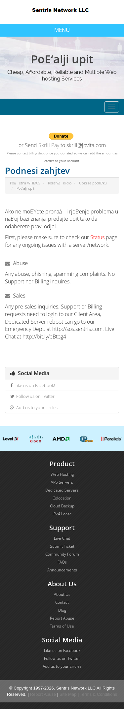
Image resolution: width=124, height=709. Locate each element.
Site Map (68, 694)
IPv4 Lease (62, 514)
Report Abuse (62, 618)
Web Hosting (62, 474)
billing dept (37, 153)
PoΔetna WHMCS (25, 182)
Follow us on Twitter (62, 658)
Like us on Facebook (62, 650)
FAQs (62, 562)
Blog (62, 610)
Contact (62, 602)
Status (97, 237)
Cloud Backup (62, 506)
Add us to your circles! (34, 407)
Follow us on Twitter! (33, 396)
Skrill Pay (48, 145)
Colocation (62, 498)
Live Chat (62, 538)
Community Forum (62, 554)
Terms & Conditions (98, 694)
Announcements (62, 570)
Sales (15, 295)
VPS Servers (62, 482)
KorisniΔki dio (59, 182)
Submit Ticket (62, 546)
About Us (62, 594)
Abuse (16, 263)
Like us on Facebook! (32, 385)
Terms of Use (62, 626)
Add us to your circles (62, 666)
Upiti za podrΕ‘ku (92, 182)
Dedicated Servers (62, 490)
